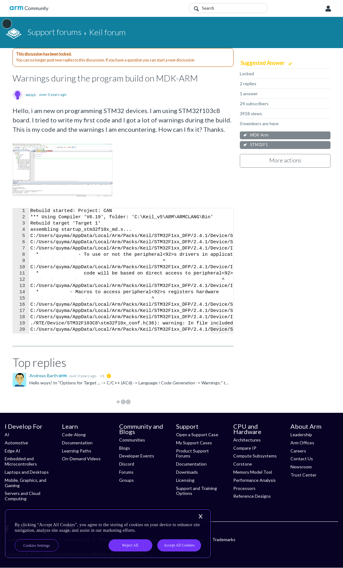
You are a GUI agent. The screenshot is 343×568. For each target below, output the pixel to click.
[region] (108, 533)
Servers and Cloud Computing (22, 496)
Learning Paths (76, 450)
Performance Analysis (254, 480)
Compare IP (244, 448)
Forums (126, 472)
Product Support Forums (192, 453)
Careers (298, 450)
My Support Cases (194, 442)
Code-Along (74, 434)
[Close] (200, 516)
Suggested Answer (262, 63)
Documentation (77, 442)
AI (7, 434)
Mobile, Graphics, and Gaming (25, 482)
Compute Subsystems (255, 455)
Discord (126, 464)
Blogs (124, 448)
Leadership (301, 434)
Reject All (130, 545)
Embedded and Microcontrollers (21, 461)
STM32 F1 (259, 144)
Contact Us (301, 458)
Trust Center (303, 474)
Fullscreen (222, 329)
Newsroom (301, 466)
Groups (126, 480)
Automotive (16, 442)
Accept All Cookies (179, 545)
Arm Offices (302, 442)
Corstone (242, 464)
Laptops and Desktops (27, 472)
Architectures (247, 439)
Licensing (185, 480)
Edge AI (12, 450)
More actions (285, 160)
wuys (31, 94)
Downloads (187, 472)
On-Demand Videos (81, 458)
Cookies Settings (36, 545)
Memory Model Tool (252, 472)
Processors (244, 488)
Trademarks (223, 539)
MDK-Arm (259, 135)
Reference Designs (252, 496)
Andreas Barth (44, 375)
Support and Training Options (196, 491)
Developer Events (136, 455)
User (328, 9)
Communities (132, 439)
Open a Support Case (197, 434)
